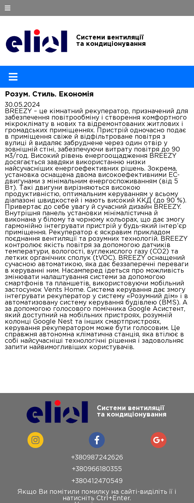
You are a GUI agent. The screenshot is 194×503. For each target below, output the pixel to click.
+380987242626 (97, 458)
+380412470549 (97, 481)
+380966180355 (97, 469)
